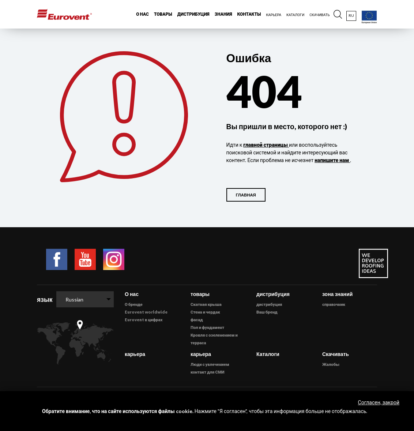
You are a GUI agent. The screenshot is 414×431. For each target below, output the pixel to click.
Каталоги (267, 354)
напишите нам (332, 160)
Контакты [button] (249, 14)
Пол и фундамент (207, 327)
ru (351, 16)
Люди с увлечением (210, 364)
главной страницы (266, 145)
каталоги (295, 15)
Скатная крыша (206, 304)
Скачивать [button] (319, 15)
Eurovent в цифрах (143, 319)
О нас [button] (142, 14)
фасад (197, 319)
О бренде (134, 304)
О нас (132, 294)
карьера (135, 354)
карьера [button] (273, 15)
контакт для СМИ (208, 372)
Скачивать (335, 354)
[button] (337, 14)
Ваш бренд (267, 312)
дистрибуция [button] (193, 14)
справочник (333, 304)
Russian (74, 299)
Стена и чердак (205, 312)
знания (223, 14)
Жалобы (330, 364)
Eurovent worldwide (146, 312)
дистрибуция (269, 304)
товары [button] (163, 14)
